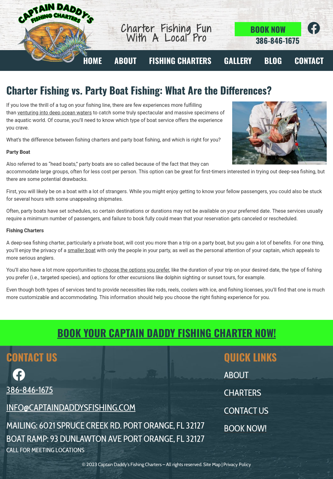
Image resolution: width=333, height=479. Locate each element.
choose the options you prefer (136, 270)
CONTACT (309, 60)
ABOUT (125, 60)
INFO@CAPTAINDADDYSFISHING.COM (70, 407)
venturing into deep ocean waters (55, 113)
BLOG (273, 60)
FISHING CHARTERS (180, 60)
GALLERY (238, 60)
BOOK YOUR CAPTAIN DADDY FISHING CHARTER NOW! (166, 332)
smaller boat (82, 250)
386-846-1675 (29, 389)
